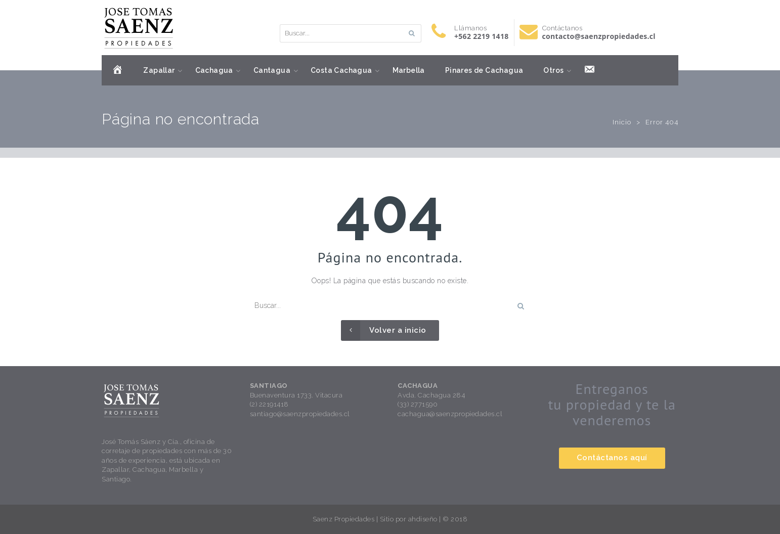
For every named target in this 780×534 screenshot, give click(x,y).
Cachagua (214, 70)
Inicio (622, 122)
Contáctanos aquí (612, 457)
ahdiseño (423, 519)
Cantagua (271, 70)
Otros (553, 70)
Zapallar (159, 70)
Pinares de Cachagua (484, 70)
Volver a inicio (383, 330)
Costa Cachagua (341, 70)
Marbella (409, 70)
